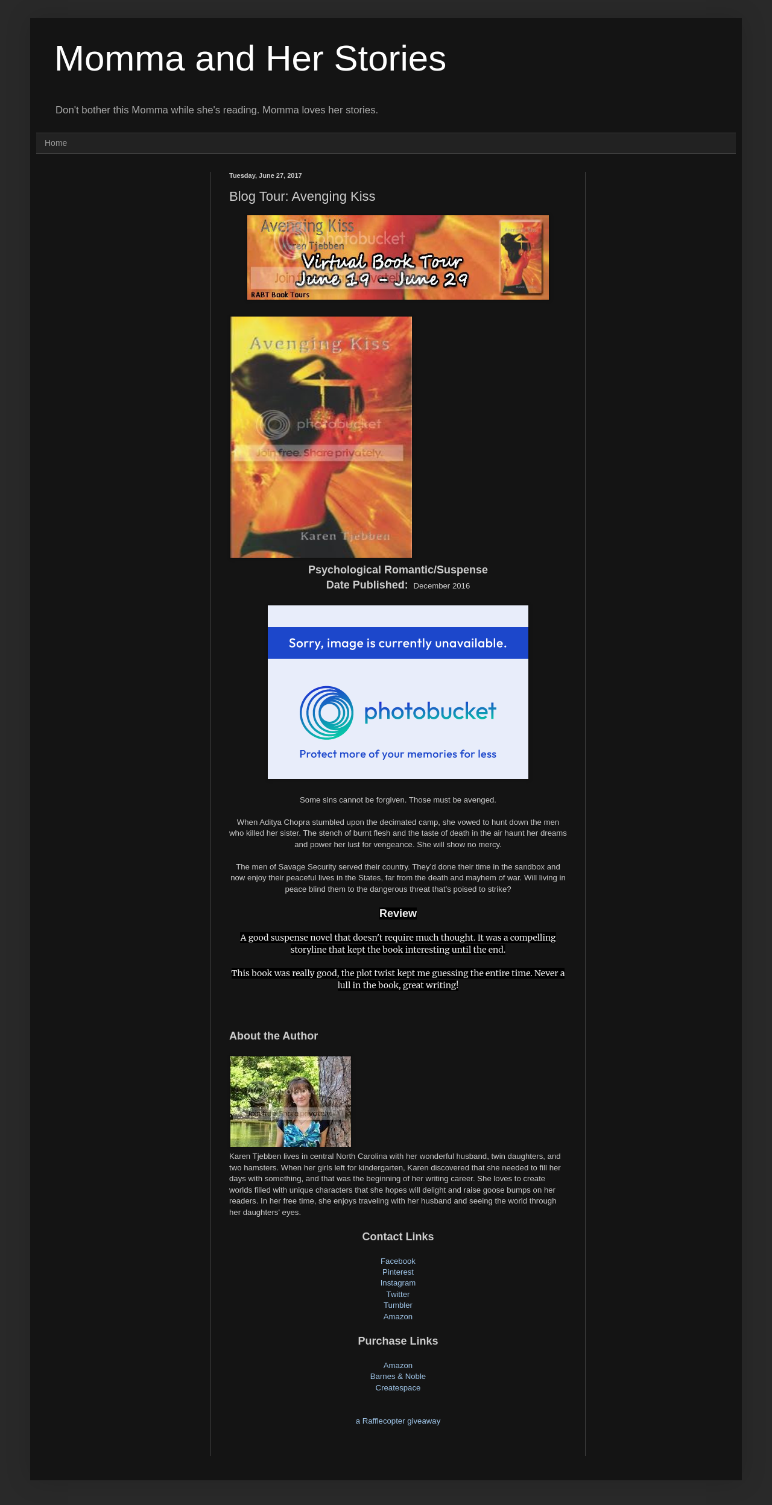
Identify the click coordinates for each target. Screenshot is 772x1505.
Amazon (398, 1316)
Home (56, 143)
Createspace (398, 1387)
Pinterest (398, 1271)
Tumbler (398, 1305)
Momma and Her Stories (250, 58)
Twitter (398, 1294)
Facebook (398, 1261)
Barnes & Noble (398, 1376)
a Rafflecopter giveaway (398, 1420)
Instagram (398, 1282)
